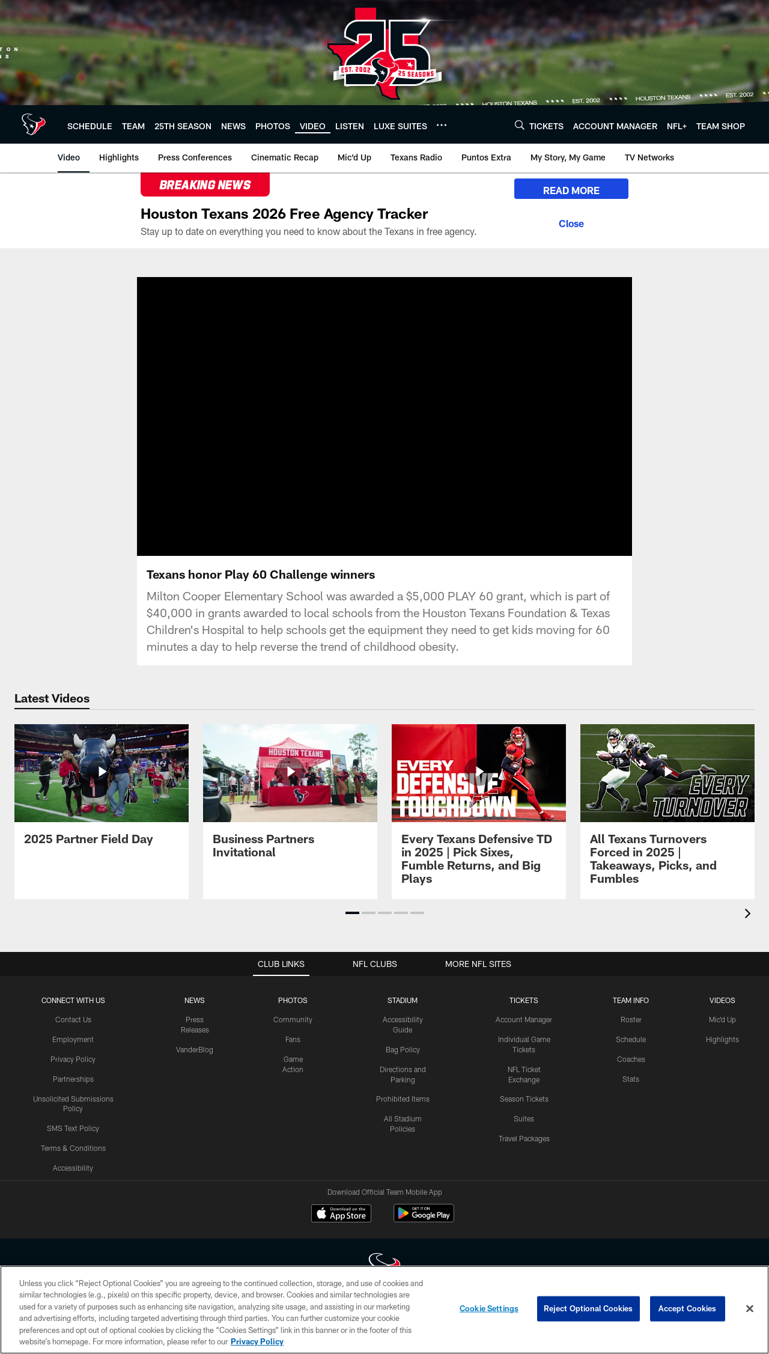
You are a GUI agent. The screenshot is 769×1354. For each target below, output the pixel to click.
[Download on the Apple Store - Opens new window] (341, 1214)
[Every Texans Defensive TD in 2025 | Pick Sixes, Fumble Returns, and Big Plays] (479, 811)
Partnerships (73, 1079)
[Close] (571, 222)
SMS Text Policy (73, 1128)
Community (292, 1019)
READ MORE (571, 190)
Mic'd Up (722, 1019)
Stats (630, 1079)
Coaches (631, 1059)
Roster (631, 1019)
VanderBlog (194, 1049)
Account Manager (524, 1019)
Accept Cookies (687, 1308)
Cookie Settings (489, 1308)
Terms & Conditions (73, 1148)
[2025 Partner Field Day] (101, 791)
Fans (292, 1039)
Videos (722, 1000)
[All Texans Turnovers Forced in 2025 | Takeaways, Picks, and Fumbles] (667, 811)
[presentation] (750, 915)
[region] (384, 1310)
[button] (352, 913)
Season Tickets (524, 1098)
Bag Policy (403, 1049)
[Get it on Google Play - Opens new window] (423, 1219)
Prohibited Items (403, 1098)
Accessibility (73, 1167)
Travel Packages (524, 1138)
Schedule (631, 1039)
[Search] (519, 125)
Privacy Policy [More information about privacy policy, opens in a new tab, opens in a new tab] (257, 1341)
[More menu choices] (441, 125)
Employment (73, 1039)
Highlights (722, 1039)
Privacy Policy (73, 1059)
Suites (524, 1118)
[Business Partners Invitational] (290, 798)
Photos (293, 1000)
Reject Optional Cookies (588, 1308)
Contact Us (73, 1019)
